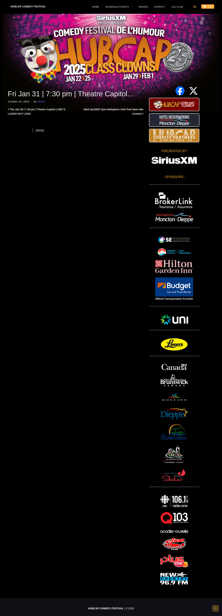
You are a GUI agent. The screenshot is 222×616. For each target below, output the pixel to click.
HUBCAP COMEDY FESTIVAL (28, 6)
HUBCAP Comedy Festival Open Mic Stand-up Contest (174, 104)
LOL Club (177, 6)
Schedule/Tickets (117, 6)
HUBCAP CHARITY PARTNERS (174, 135)
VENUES (143, 6)
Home (95, 6)
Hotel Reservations (174, 120)
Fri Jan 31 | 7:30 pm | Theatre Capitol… (71, 94)
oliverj (41, 101)
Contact (159, 6)
